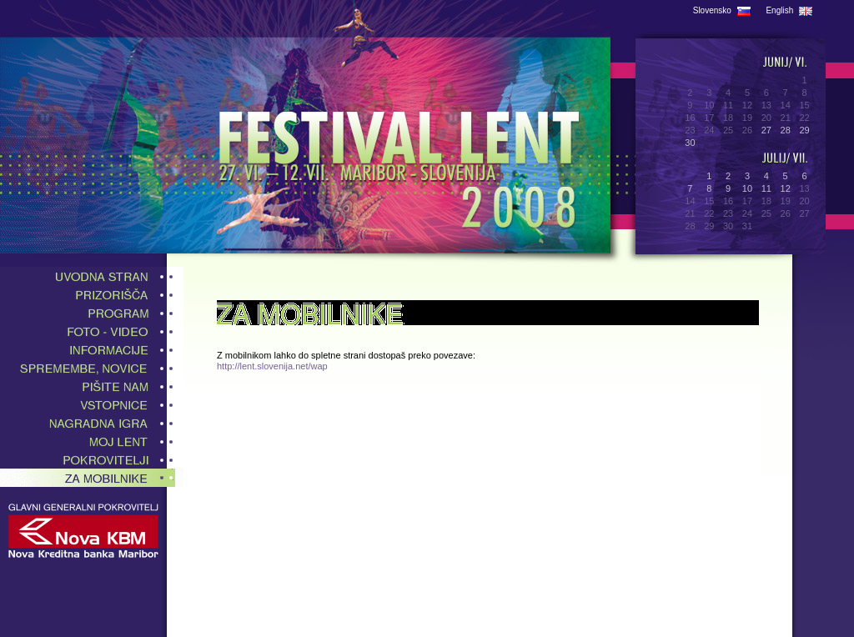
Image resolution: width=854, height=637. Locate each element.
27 (766, 130)
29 (804, 130)
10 (747, 188)
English (789, 10)
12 (786, 188)
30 (690, 143)
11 (766, 188)
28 (786, 130)
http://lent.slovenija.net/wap (272, 366)
